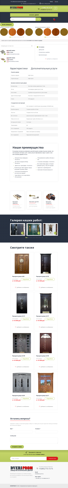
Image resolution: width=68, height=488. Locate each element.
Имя (11, 428)
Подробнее (26, 279)
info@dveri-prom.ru (46, 9)
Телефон (37, 428)
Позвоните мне (52, 458)
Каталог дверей (34, 15)
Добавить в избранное (52, 58)
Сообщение (13, 435)
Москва (56, 1)
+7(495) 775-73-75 (47, 8)
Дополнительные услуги (44, 68)
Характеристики (19, 68)
